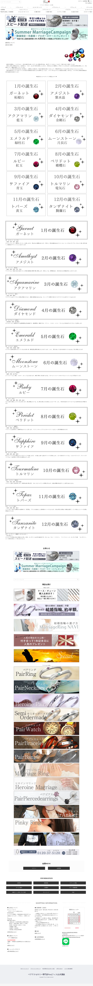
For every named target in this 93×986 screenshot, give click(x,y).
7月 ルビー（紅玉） (10, 398)
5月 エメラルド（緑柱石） (11, 346)
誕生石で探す (75, 11)
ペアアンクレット (46, 9)
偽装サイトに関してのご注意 (19, 892)
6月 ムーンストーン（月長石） (12, 372)
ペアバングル (89, 7)
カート (90, 1)
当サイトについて (25, 968)
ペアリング (3, 7)
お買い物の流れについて (12, 951)
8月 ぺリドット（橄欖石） (11, 426)
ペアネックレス (19, 7)
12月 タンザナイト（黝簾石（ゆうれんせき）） (16, 534)
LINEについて (65, 945)
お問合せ (90, 3)
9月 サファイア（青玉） (11, 452)
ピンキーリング (88, 9)
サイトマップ (46, 892)
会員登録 (85, 1)
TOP (86, 3)
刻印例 (18, 883)
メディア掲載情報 (73, 887)
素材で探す (49, 11)
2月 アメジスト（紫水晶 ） (12, 267)
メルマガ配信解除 (68, 968)
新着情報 (46, 883)
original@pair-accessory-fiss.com (72, 937)
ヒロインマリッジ (24, 9)
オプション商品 (73, 883)
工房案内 (46, 887)
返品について (38, 933)
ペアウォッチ (73, 7)
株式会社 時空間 (66, 932)
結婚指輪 (3, 9)
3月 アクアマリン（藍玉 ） (12, 294)
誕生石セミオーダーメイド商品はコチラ (46, 76)
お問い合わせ (59, 968)
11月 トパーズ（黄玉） (11, 506)
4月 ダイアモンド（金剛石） (12, 320)
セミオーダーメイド (37, 7)
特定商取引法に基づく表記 (48, 968)
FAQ (73, 892)
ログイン (80, 1)
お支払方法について (11, 931)
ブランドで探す (62, 11)
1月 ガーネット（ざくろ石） (12, 240)
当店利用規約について (40, 939)
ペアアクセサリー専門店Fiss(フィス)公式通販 (46, 974)
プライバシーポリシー (36, 968)
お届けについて (10, 945)
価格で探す (37, 11)
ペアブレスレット (56, 7)
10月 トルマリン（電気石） (12, 480)
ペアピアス (67, 9)
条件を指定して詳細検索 (7, 11)
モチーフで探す (88, 11)
